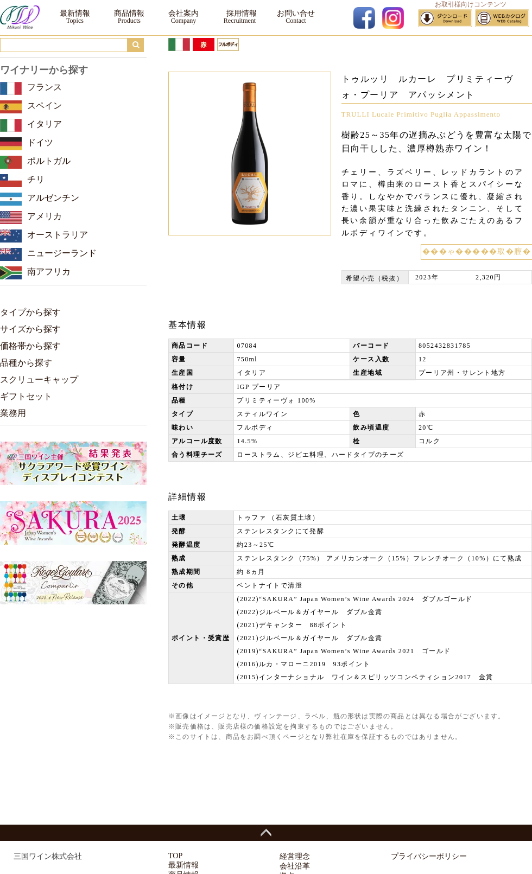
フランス (44, 87)
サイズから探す (30, 329)
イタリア (44, 124)
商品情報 (129, 13)
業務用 (13, 413)
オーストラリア (57, 234)
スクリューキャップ (39, 379)
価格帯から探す (30, 345)
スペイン (44, 105)
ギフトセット (26, 396)
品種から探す (26, 362)
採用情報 (240, 13)
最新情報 (75, 13)
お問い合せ (296, 13)
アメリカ (44, 216)
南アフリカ (49, 271)
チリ (36, 179)
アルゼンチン (53, 197)
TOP (175, 856)
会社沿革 (295, 866)
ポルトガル (49, 160)
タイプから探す (30, 312)
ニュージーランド (62, 253)
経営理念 (295, 856)
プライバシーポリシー (429, 856)
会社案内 (183, 13)
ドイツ (40, 142)
